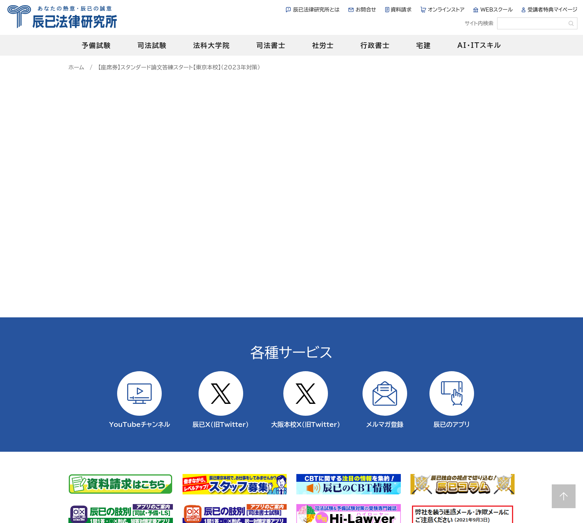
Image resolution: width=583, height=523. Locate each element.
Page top (564, 496)
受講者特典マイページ (552, 9)
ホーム (76, 67)
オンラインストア (446, 9)
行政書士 (375, 45)
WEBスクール (496, 9)
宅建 (423, 45)
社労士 (323, 45)
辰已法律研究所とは (316, 9)
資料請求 (401, 9)
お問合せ (365, 9)
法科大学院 (211, 45)
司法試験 (152, 45)
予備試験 (96, 45)
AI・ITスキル (479, 45)
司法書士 (271, 45)
